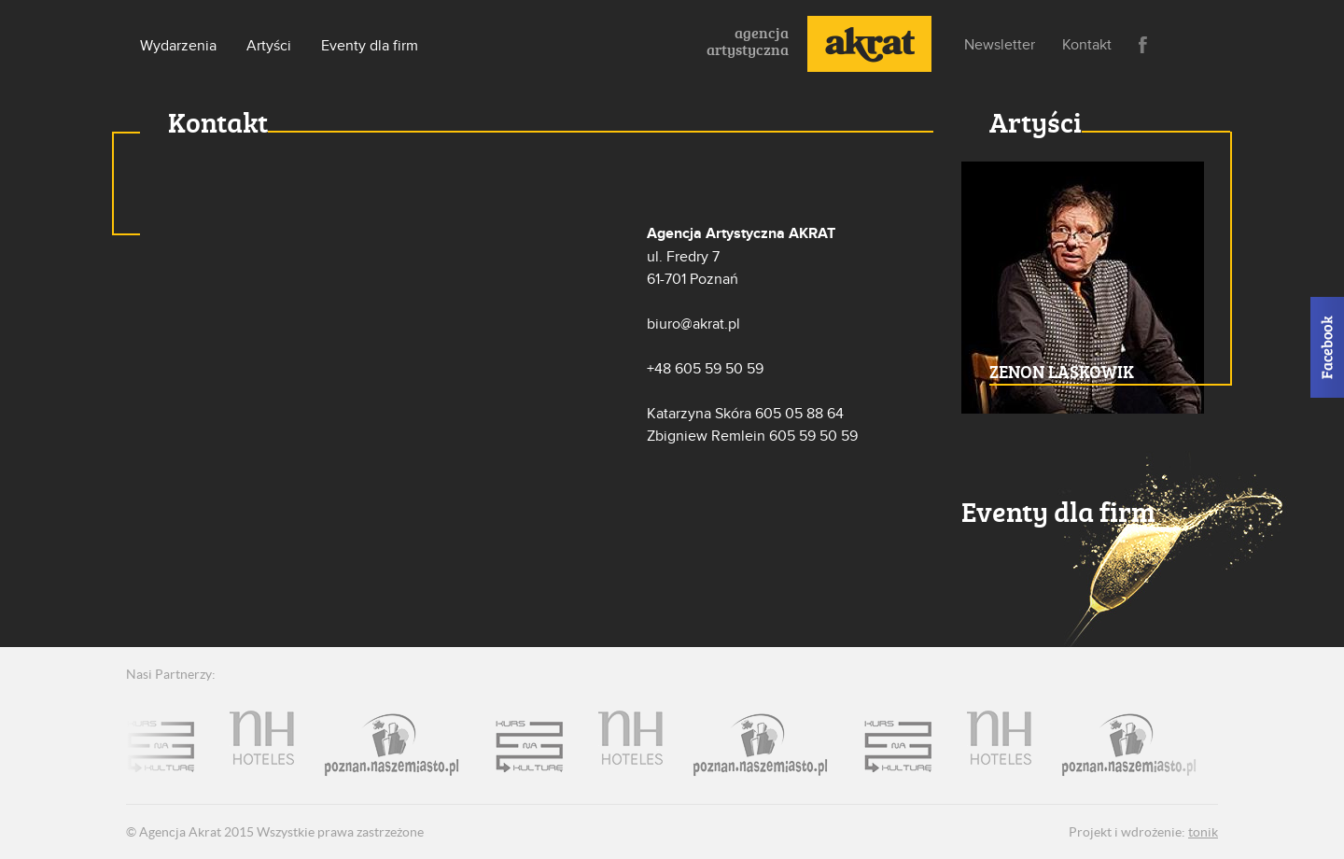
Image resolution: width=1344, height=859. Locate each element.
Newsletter (999, 44)
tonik (1203, 831)
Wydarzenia (178, 45)
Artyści (268, 45)
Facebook (1143, 45)
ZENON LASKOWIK (1061, 371)
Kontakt (1087, 44)
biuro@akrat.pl (693, 324)
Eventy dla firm (369, 45)
